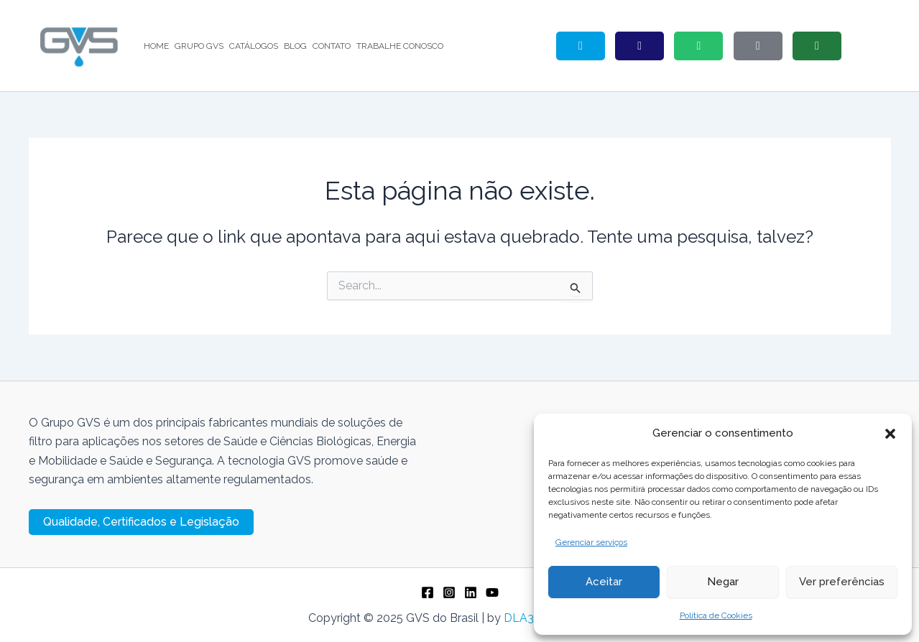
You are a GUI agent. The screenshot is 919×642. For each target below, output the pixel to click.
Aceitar (604, 581)
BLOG (295, 46)
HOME (156, 46)
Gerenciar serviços (591, 542)
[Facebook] (427, 592)
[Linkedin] (470, 592)
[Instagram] (449, 592)
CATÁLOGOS (253, 46)
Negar (723, 581)
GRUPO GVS (199, 46)
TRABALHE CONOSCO (399, 46)
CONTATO (332, 46)
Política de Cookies (716, 615)
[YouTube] (492, 592)
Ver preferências (842, 581)
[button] (890, 434)
